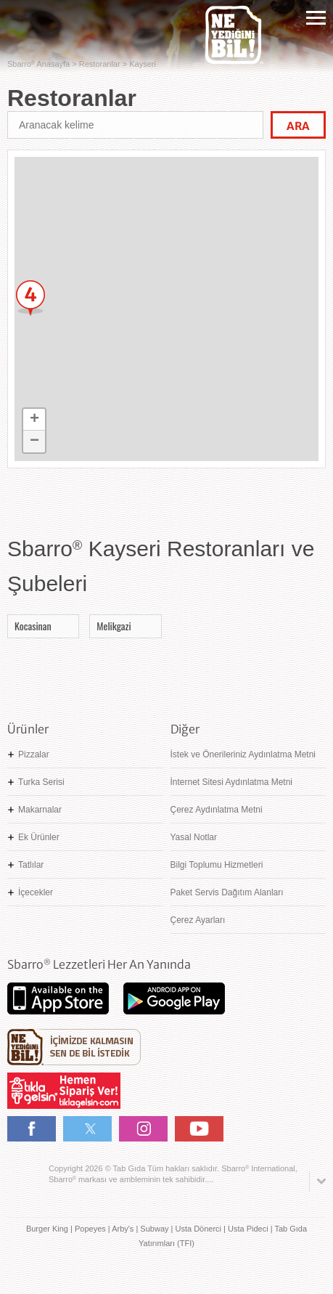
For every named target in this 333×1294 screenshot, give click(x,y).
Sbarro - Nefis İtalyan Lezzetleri (33, 22)
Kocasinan (33, 625)
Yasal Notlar (193, 837)
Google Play (174, 998)
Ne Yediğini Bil (74, 1047)
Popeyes (90, 1228)
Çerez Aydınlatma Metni (216, 810)
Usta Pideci (248, 1228)
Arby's (122, 1228)
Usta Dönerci (198, 1228)
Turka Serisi (41, 782)
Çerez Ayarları (198, 920)
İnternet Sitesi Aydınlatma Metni (231, 782)
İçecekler (35, 892)
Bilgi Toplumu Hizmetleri (216, 865)
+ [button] (34, 420)
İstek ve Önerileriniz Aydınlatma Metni (243, 754)
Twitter (87, 1129)
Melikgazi (113, 625)
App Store (58, 998)
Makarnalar (40, 810)
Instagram (143, 1129)
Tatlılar (31, 865)
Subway (154, 1228)
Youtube (199, 1129)
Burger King (47, 1228)
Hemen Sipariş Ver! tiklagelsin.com (63, 1091)
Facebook (31, 1129)
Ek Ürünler (38, 837)
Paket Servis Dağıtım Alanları (227, 892)
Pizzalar (33, 754)
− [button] (34, 441)
